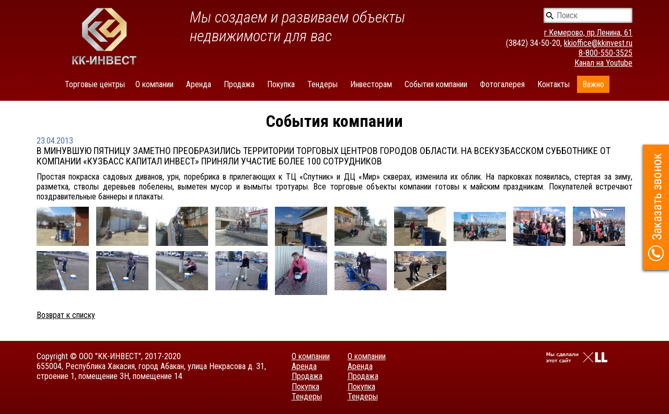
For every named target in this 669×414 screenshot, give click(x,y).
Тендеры (322, 84)
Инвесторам (371, 84)
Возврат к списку (66, 315)
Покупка (281, 84)
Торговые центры (95, 84)
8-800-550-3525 (605, 53)
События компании (436, 84)
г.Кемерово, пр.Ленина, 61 (588, 33)
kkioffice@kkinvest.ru (598, 43)
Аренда (198, 84)
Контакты (553, 84)
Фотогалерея (502, 84)
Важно (593, 84)
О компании (154, 84)
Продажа (239, 84)
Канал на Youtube (603, 63)
